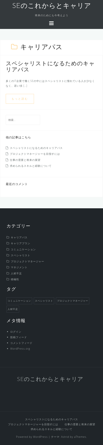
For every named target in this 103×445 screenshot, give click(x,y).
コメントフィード (21, 343)
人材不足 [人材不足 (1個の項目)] (13, 309)
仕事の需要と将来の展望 (25, 160)
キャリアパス (19, 237)
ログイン (15, 331)
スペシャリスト (20, 255)
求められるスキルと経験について (31, 166)
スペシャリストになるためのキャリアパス (36, 148)
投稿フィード (18, 337)
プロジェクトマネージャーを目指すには (35, 154)
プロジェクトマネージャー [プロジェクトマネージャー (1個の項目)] (72, 300)
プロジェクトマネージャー (27, 261)
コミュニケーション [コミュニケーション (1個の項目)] (19, 300)
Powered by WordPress (32, 437)
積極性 (15, 279)
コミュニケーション (23, 249)
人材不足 (16, 273)
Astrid (65, 437)
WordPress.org (20, 348)
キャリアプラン (20, 243)
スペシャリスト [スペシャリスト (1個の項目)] (44, 300)
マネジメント (19, 267)
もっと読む (20, 98)
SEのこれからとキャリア (51, 6)
